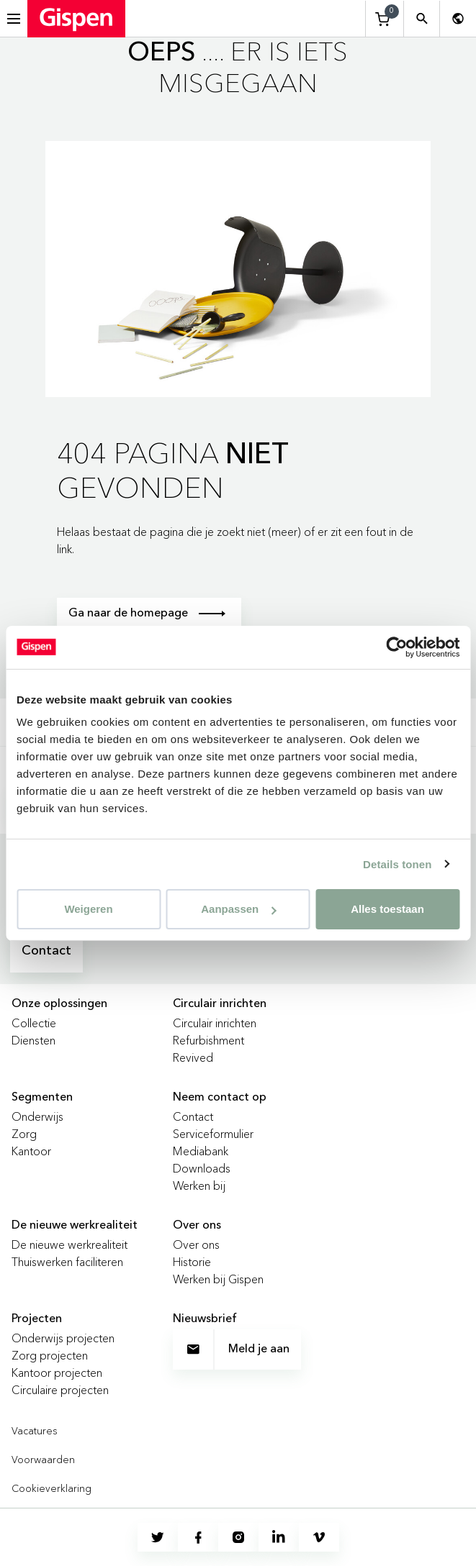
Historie (192, 1262)
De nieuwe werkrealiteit (69, 1244)
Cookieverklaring (51, 1488)
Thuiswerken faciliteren (67, 1262)
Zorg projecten (50, 1355)
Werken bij (199, 1185)
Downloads (201, 1168)
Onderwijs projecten (63, 1338)
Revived (193, 1057)
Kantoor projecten (57, 1372)
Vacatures (35, 1430)
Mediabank (200, 1151)
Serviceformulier (213, 1133)
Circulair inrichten (214, 1023)
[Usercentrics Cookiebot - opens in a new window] (396, 646)
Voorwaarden (43, 1459)
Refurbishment (208, 1040)
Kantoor (31, 1151)
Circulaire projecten (60, 1390)
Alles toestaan (387, 909)
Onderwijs (37, 1116)
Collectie (34, 1023)
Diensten (33, 1040)
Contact (46, 950)
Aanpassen (238, 909)
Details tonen (397, 863)
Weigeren (88, 909)
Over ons (196, 1244)
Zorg (24, 1133)
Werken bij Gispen (218, 1279)
